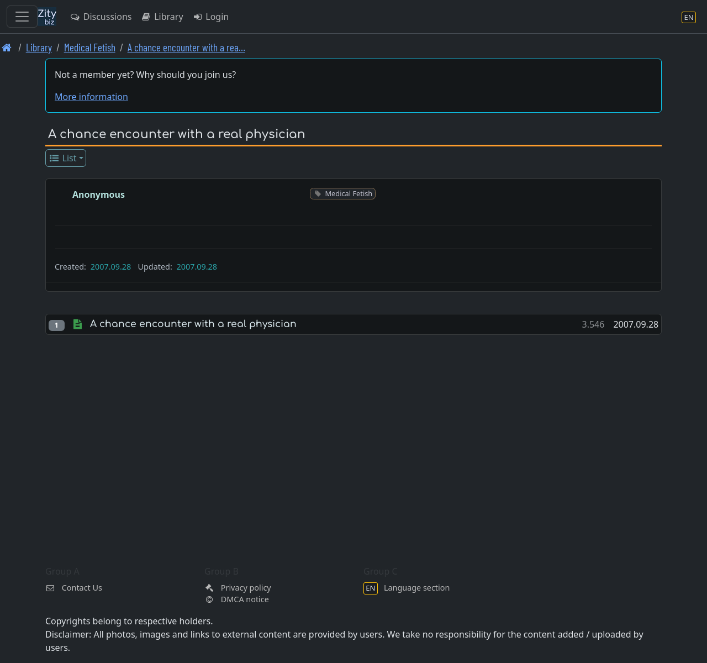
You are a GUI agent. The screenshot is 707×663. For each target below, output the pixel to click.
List (63, 158)
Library (161, 16)
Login (210, 16)
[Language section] (688, 17)
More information (91, 97)
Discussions (100, 16)
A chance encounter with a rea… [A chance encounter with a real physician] (186, 47)
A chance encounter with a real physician (193, 324)
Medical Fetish (89, 47)
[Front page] (7, 47)
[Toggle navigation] (22, 17)
